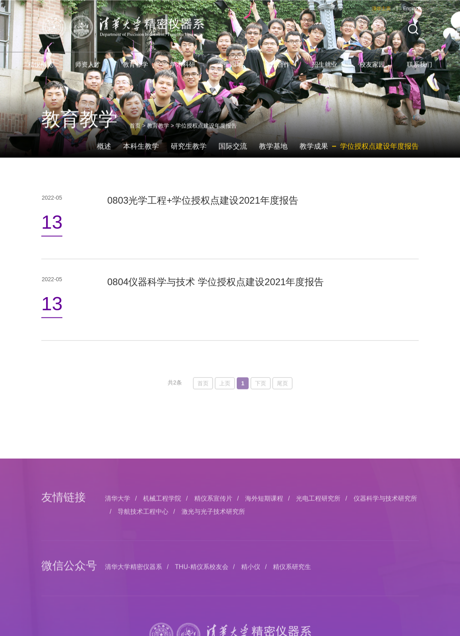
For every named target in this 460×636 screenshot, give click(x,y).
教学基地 (273, 155)
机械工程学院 (162, 592)
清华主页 (381, 14)
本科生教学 (141, 155)
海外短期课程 (264, 592)
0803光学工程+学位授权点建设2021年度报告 (202, 207)
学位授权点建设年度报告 (379, 155)
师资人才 (88, 70)
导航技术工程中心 (143, 605)
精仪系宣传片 (213, 592)
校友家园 (372, 70)
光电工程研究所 (318, 592)
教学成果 (314, 155)
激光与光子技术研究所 (213, 605)
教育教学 (135, 70)
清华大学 (117, 592)
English (411, 14)
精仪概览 (40, 70)
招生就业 (324, 70)
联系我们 (419, 70)
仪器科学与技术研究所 (385, 592)
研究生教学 (189, 155)
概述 (104, 155)
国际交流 (232, 155)
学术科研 (182, 70)
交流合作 (277, 70)
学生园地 (230, 70)
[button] (413, 35)
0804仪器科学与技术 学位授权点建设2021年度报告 (215, 289)
